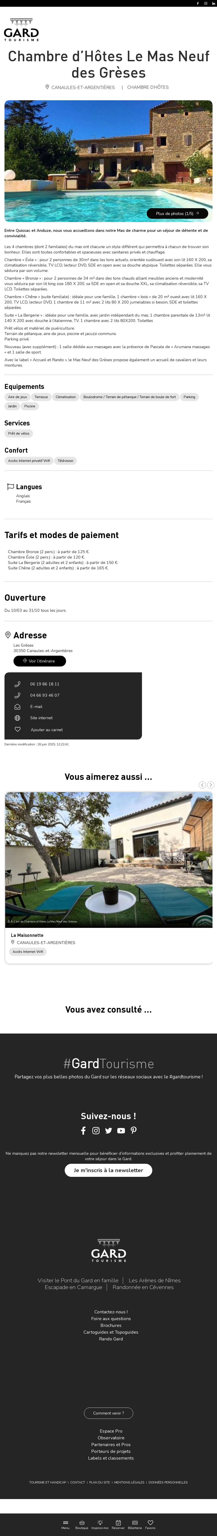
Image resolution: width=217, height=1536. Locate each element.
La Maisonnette (27, 935)
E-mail (36, 706)
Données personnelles (168, 1482)
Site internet (41, 718)
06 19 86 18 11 (45, 684)
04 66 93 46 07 (45, 695)
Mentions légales (129, 1482)
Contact (77, 1482)
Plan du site (99, 1482)
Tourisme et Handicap (47, 1482)
